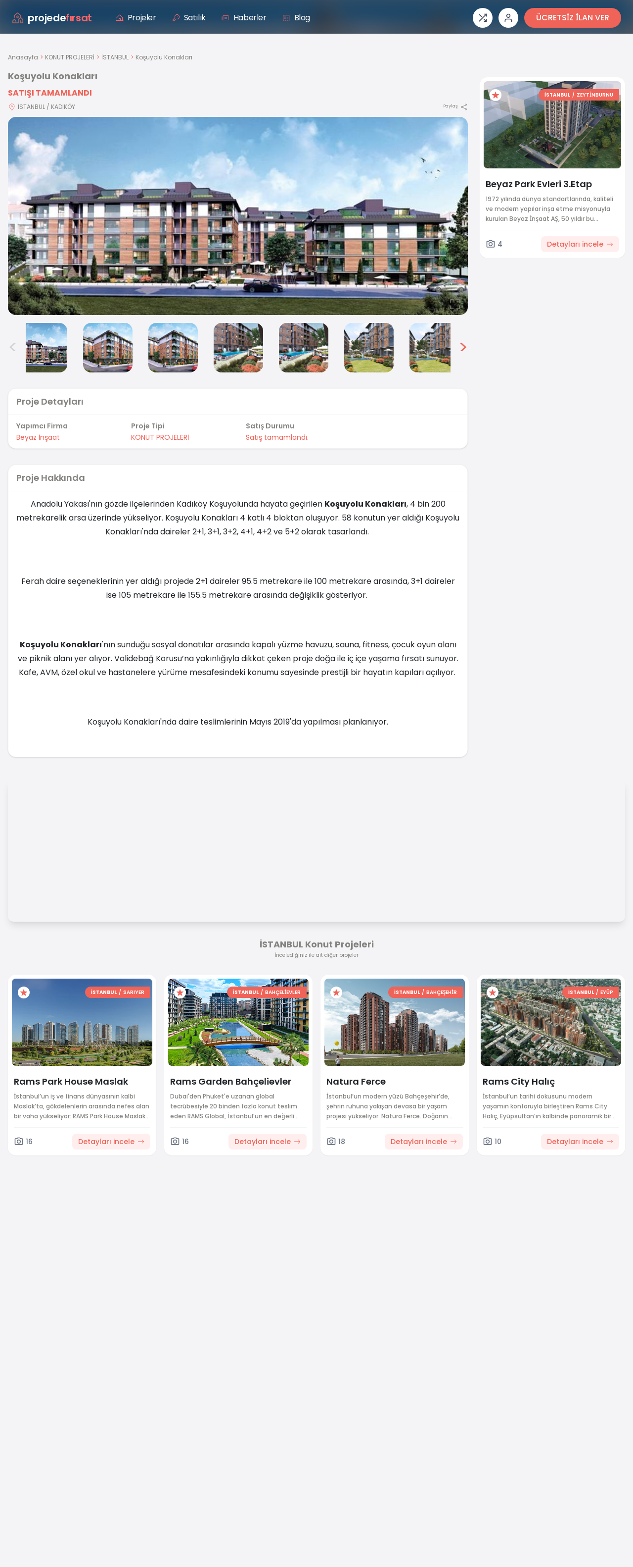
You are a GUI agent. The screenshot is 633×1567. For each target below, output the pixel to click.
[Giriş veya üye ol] (508, 18)
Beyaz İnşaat (38, 437)
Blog (296, 17)
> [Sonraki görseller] (463, 348)
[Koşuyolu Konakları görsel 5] (238, 347)
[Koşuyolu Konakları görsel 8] (434, 347)
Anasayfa (23, 57)
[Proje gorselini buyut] (238, 216)
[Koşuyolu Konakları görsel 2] (42, 347)
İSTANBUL (115, 57)
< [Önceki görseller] (13, 348)
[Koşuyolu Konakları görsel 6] (303, 347)
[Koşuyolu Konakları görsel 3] (108, 347)
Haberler (244, 17)
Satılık (189, 17)
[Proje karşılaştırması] (483, 18)
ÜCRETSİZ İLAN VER (572, 17)
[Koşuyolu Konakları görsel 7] (369, 347)
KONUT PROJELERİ (69, 57)
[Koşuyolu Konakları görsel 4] (173, 347)
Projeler (136, 17)
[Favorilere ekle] (495, 95)
